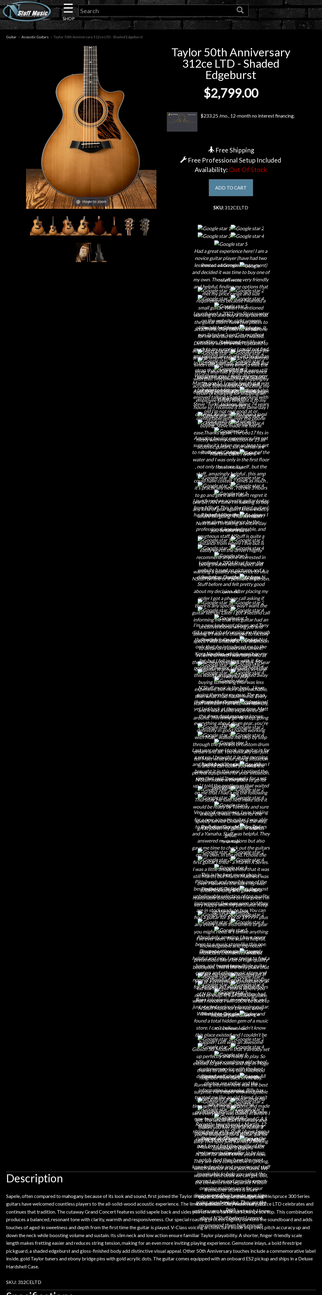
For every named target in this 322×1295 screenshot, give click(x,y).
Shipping (161, 1123)
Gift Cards (161, 1155)
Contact (62, 1123)
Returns (161, 1133)
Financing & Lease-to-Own (160, 1112)
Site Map (160, 1176)
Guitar (11, 37)
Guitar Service (62, 1187)
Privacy (161, 1144)
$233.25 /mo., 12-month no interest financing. (231, 122)
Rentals (62, 1166)
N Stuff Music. (38, 1232)
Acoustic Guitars (35, 37)
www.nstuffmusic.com (265, 1155)
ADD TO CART (231, 188)
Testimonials (161, 1166)
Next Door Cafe (62, 1144)
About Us (62, 1112)
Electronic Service (62, 1198)
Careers (62, 1133)
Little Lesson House (62, 1155)
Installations (62, 1176)
